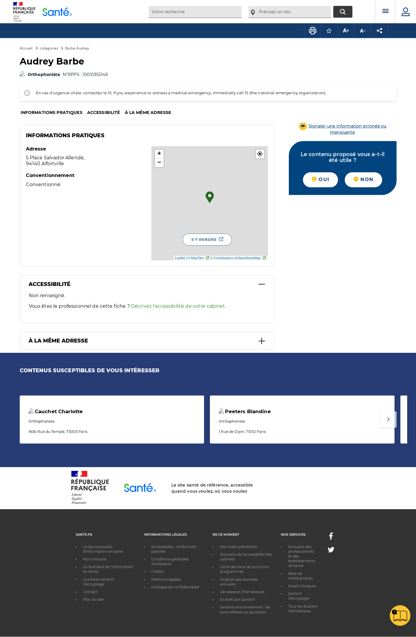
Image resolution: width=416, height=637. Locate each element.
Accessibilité (103, 112)
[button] (260, 154)
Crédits (157, 571)
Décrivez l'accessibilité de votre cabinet (178, 306)
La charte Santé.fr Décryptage (98, 581)
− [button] (159, 162)
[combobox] (195, 12)
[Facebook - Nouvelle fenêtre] (331, 538)
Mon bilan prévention (239, 547)
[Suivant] (388, 419)
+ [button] (159, 154)
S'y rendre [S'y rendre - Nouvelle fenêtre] (204, 239)
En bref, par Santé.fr (237, 599)
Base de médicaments (300, 575)
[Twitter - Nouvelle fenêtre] (331, 551)
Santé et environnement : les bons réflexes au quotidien (245, 609)
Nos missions (95, 559)
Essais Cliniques (302, 586)
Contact (90, 592)
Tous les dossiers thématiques (302, 608)
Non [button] (363, 179)
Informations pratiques (51, 112)
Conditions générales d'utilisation (170, 561)
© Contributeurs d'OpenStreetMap (236, 258)
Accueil (26, 47)
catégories (49, 47)
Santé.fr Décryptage (298, 595)
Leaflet (180, 258)
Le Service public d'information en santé (103, 549)
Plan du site (93, 599)
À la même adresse (148, 112)
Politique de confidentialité (175, 587)
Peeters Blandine (245, 411)
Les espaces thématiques (242, 592)
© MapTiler (196, 258)
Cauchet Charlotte (56, 411)
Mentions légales (166, 579)
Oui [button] (320, 179)
